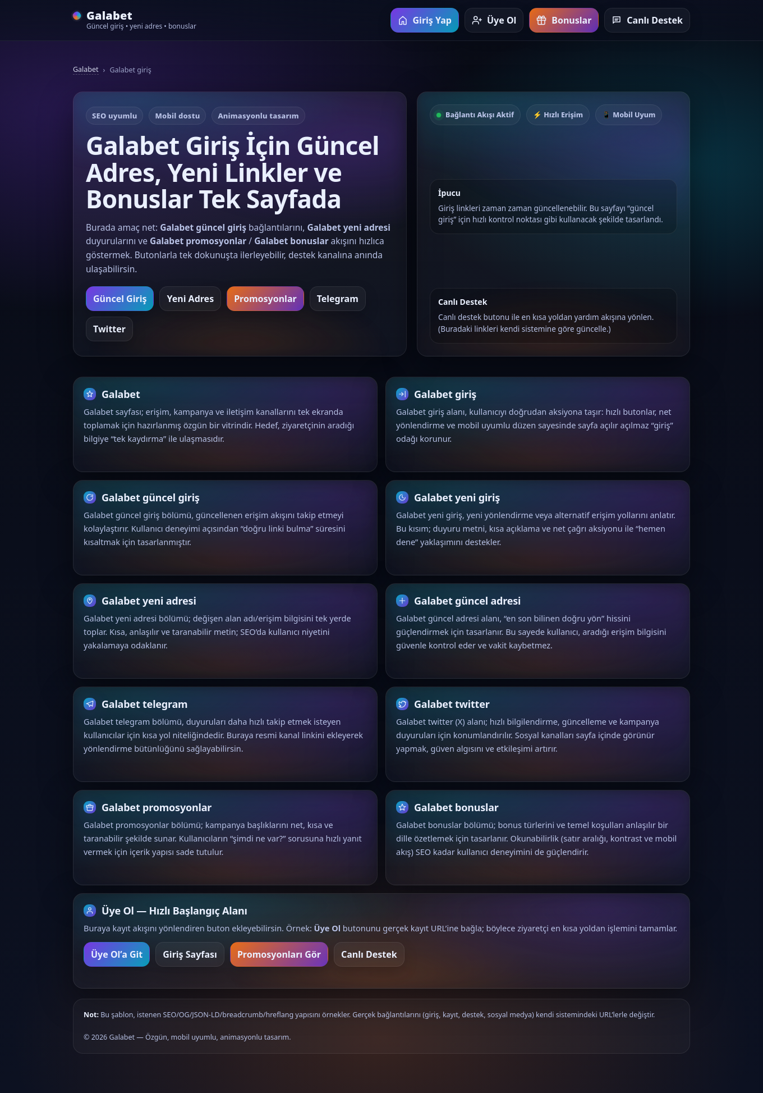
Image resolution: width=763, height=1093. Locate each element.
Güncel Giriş (119, 298)
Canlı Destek (647, 20)
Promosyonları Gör (279, 961)
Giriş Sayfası (190, 961)
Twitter (109, 329)
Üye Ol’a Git (117, 961)
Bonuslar (563, 20)
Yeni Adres (190, 298)
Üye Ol (494, 20)
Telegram (337, 298)
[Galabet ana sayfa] (134, 20)
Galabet (86, 69)
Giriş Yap (425, 20)
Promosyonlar (265, 298)
